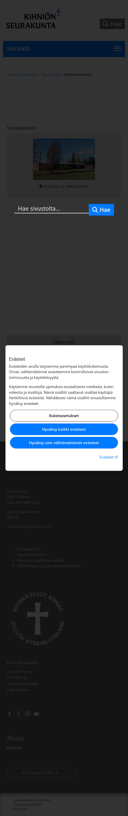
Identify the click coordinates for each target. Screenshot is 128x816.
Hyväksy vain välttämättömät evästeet (64, 442)
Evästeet (109, 456)
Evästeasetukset (64, 415)
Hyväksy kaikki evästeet (64, 429)
